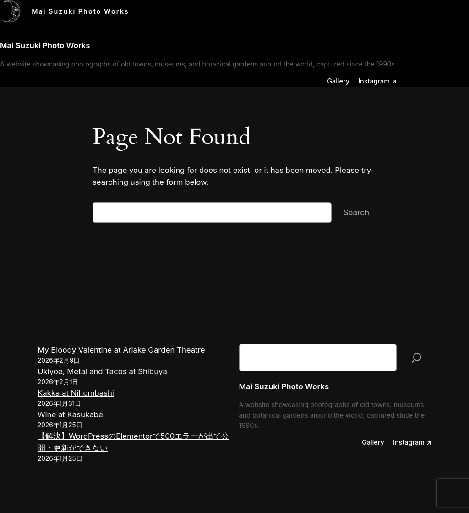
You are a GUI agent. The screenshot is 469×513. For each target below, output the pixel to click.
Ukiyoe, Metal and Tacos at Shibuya (102, 371)
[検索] (416, 358)
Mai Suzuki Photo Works (80, 11)
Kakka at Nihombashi (76, 392)
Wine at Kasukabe (70, 414)
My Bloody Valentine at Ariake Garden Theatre (121, 349)
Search (356, 212)
